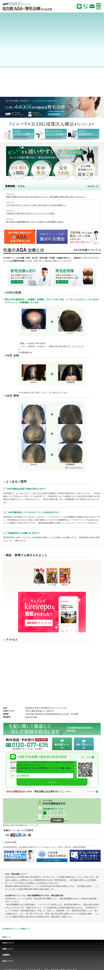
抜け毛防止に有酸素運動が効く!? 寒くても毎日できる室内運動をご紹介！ (35, 222)
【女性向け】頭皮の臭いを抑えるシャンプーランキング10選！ (30, 213)
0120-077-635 (31, 717)
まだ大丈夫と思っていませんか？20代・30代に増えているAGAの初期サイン (36, 205)
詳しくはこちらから (73, 467)
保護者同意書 (11, 842)
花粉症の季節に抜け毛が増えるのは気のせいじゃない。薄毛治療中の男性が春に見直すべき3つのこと (46, 197)
